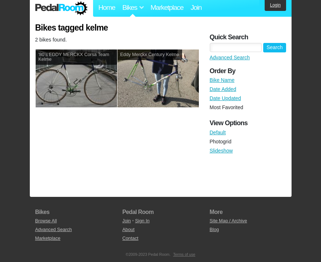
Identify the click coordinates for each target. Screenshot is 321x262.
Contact (131, 238)
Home (107, 7)
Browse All (46, 220)
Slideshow (221, 151)
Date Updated (225, 98)
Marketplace (167, 7)
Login (275, 5)
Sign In (142, 220)
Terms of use (184, 254)
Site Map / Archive (228, 220)
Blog (214, 229)
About (129, 229)
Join (195, 7)
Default (218, 132)
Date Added (223, 89)
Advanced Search (230, 57)
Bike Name (222, 80)
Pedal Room (61, 8)
